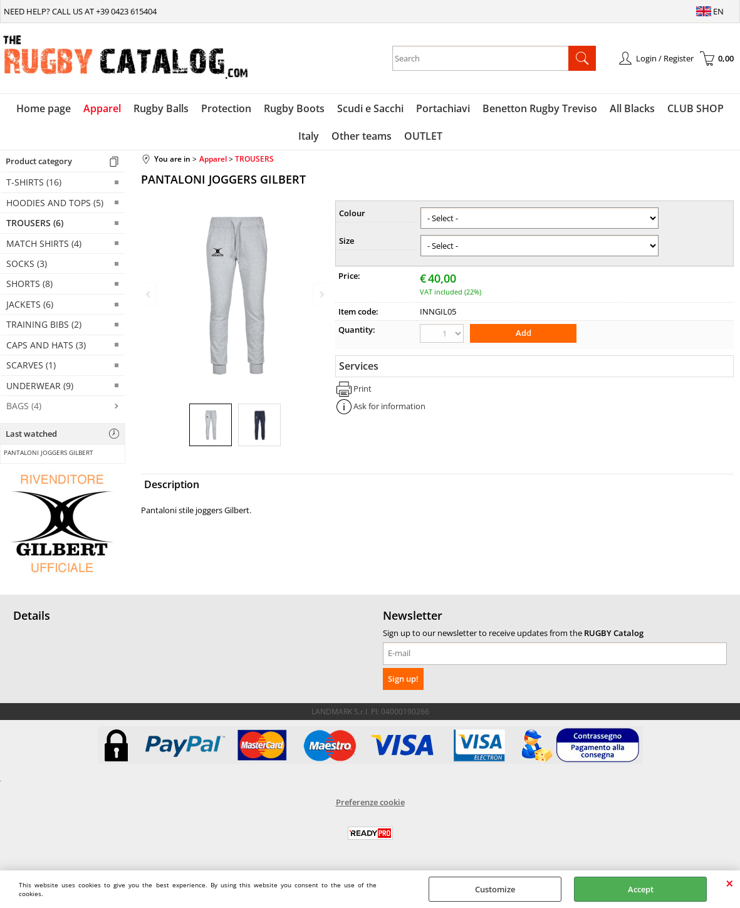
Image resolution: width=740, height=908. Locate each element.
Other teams (361, 136)
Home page (43, 108)
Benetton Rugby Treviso (539, 108)
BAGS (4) (23, 406)
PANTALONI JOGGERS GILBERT (48, 452)
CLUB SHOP (695, 108)
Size (346, 240)
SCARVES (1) (31, 365)
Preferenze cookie (370, 802)
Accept (641, 889)
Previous (149, 294)
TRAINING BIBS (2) (43, 324)
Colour (352, 213)
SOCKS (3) (26, 263)
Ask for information (389, 406)
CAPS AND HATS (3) (46, 345)
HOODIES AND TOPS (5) (54, 203)
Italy (308, 136)
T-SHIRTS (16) (33, 182)
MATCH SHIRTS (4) (43, 243)
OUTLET (423, 136)
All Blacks (632, 108)
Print (362, 388)
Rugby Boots (294, 108)
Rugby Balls (161, 108)
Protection (226, 108)
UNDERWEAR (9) (39, 386)
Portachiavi (443, 108)
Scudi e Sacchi (370, 108)
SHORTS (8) (29, 284)
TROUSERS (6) (34, 223)
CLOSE (730, 883)
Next (321, 294)
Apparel (102, 108)
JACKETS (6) (29, 304)
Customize (495, 889)
